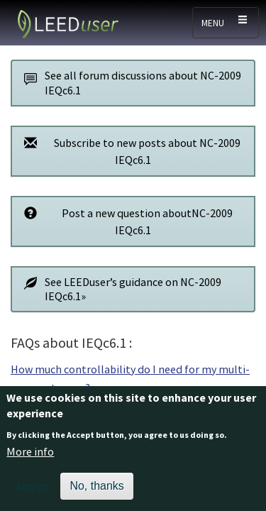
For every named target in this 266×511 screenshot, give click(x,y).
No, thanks (96, 491)
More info (30, 456)
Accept (32, 491)
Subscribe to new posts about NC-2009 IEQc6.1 (128, 151)
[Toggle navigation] (225, 22)
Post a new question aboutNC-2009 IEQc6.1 (124, 221)
